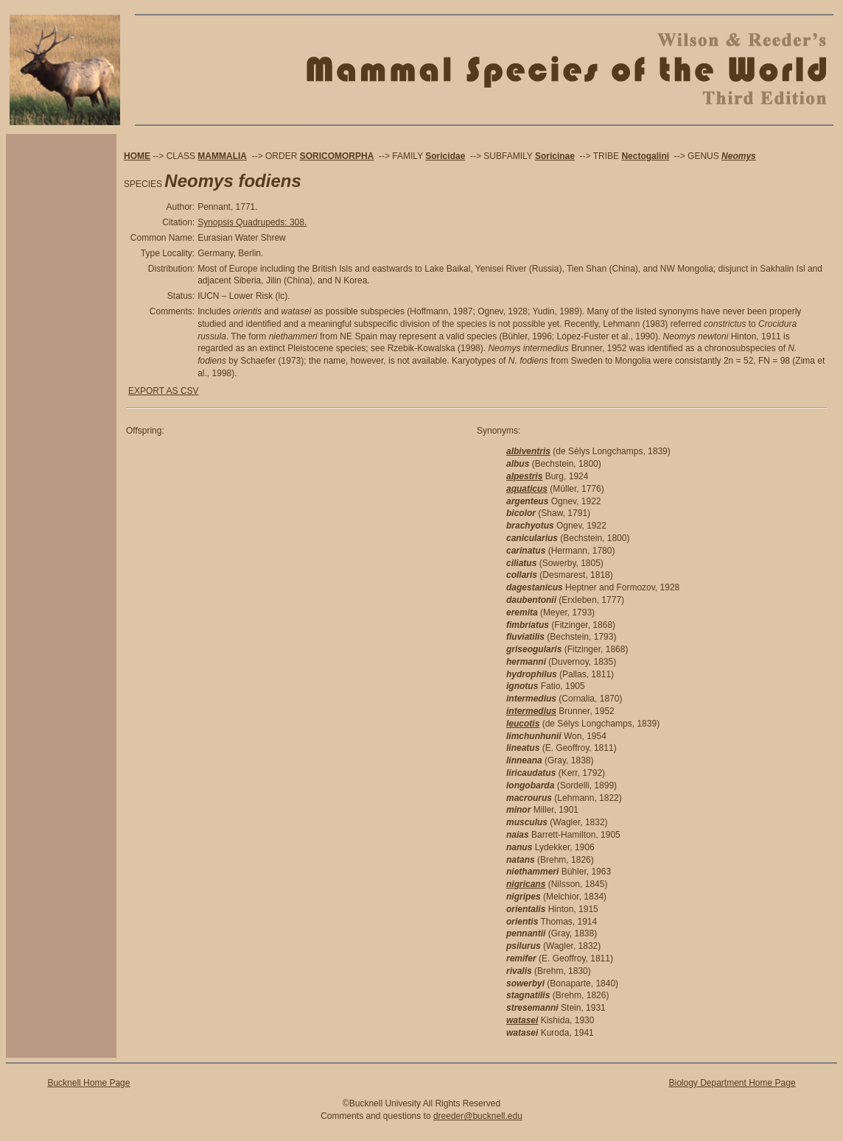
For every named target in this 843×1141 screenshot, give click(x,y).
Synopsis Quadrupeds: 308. (252, 222)
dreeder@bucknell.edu (477, 1116)
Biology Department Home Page (731, 1083)
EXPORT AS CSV (163, 391)
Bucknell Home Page (88, 1083)
